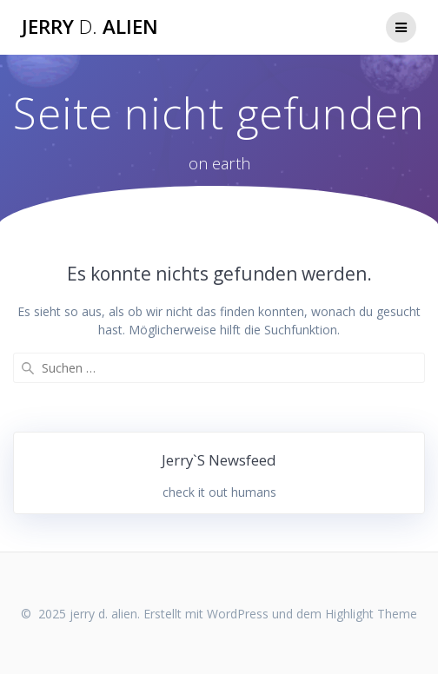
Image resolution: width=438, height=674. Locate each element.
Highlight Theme (371, 613)
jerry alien (90, 26)
